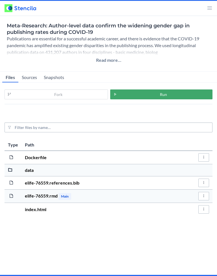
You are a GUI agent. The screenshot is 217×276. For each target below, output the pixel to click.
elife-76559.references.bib (52, 182)
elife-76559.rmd (41, 195)
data (29, 170)
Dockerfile (36, 157)
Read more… (108, 60)
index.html (35, 209)
